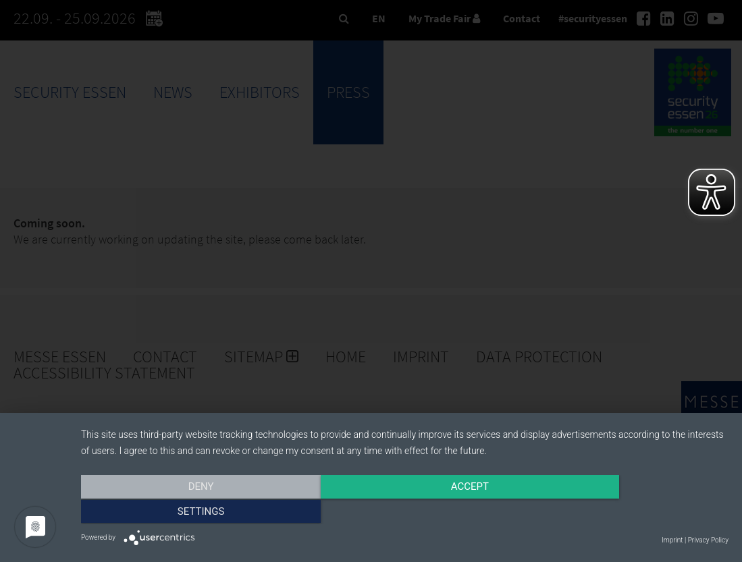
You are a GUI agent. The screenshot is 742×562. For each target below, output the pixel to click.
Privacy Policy (708, 540)
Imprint (672, 540)
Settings (631, 513)
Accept (404, 513)
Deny (178, 513)
